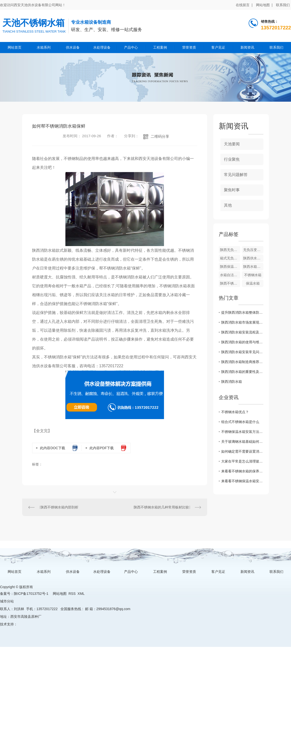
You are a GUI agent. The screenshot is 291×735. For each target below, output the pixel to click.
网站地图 (60, 594)
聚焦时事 (232, 190)
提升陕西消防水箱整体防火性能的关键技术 (242, 312)
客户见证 (218, 47)
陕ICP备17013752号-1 (31, 594)
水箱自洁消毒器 (230, 275)
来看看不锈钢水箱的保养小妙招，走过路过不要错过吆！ (242, 471)
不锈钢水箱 (252, 275)
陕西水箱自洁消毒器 (253, 267)
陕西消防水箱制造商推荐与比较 (242, 362)
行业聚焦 (232, 159)
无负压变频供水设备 (253, 250)
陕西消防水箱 (231, 382)
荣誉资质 (189, 47)
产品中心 (131, 47)
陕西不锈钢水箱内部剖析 (59, 507)
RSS (72, 594)
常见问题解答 (236, 175)
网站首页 (14, 47)
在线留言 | (244, 5)
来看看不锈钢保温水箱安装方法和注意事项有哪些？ (242, 481)
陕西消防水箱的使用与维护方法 (242, 342)
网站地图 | (264, 5)
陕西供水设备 (253, 258)
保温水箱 (253, 283)
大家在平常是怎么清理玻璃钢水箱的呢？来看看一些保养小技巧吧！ (242, 461)
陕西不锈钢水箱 (230, 283)
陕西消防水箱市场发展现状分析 (242, 322)
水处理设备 (101, 47)
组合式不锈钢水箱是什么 (240, 422)
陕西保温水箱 (230, 267)
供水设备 (73, 47)
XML (80, 594)
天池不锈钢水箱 (33, 23)
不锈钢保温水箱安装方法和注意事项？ (242, 432)
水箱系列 (44, 47)
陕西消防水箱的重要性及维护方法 (242, 372)
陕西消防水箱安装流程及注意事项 (242, 332)
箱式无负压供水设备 (230, 258)
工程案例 (160, 47)
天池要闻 (232, 144)
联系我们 (283, 5)
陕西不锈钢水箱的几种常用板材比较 (161, 507)
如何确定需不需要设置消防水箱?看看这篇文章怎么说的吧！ (242, 451)
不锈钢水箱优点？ (235, 412)
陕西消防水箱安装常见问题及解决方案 (242, 352)
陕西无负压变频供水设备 (230, 250)
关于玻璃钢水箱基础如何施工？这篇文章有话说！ (242, 442)
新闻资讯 (247, 47)
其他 (228, 205)
